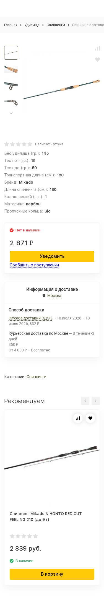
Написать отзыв (49, 144)
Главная (10, 25)
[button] (11, 113)
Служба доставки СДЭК (30, 318)
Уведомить (52, 256)
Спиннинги (55, 25)
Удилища (32, 25)
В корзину (52, 574)
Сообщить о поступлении (34, 265)
